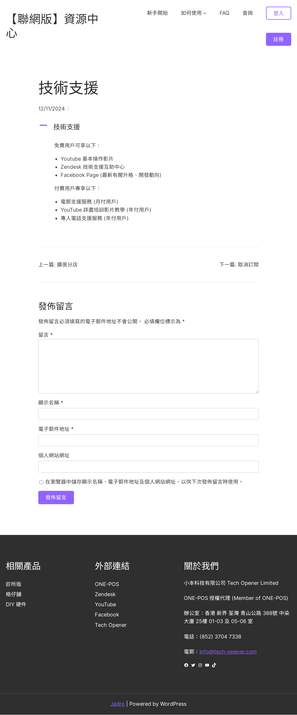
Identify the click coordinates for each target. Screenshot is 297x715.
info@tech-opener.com (228, 652)
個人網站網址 (54, 455)
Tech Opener (111, 625)
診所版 (13, 584)
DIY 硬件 (16, 604)
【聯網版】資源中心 (52, 26)
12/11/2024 (51, 109)
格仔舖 (13, 594)
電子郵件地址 (56, 429)
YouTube (105, 604)
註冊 (278, 39)
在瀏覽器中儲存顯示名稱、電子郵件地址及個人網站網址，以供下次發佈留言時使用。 (144, 482)
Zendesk (105, 594)
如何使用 (191, 13)
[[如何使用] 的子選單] (205, 13)
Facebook (107, 615)
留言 (45, 335)
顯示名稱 (50, 403)
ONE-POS (107, 584)
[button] (148, 127)
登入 (279, 13)
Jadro (118, 704)
